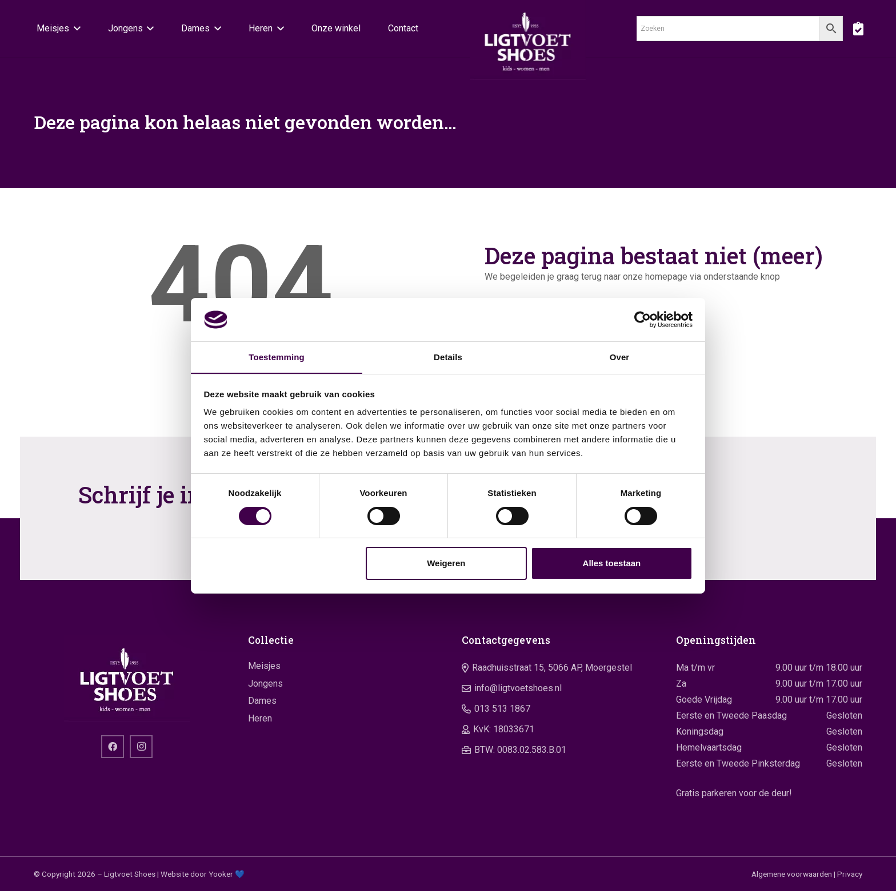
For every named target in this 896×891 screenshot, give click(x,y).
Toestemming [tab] (277, 357)
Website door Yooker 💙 (203, 873)
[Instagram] (141, 746)
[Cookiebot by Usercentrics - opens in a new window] (643, 319)
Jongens (265, 683)
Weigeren (446, 564)
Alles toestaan (612, 564)
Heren (260, 718)
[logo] (528, 40)
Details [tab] (448, 357)
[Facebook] (112, 746)
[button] (75, 28)
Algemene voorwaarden (791, 873)
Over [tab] (620, 357)
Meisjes (264, 665)
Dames (262, 700)
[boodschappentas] (858, 28)
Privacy (849, 873)
